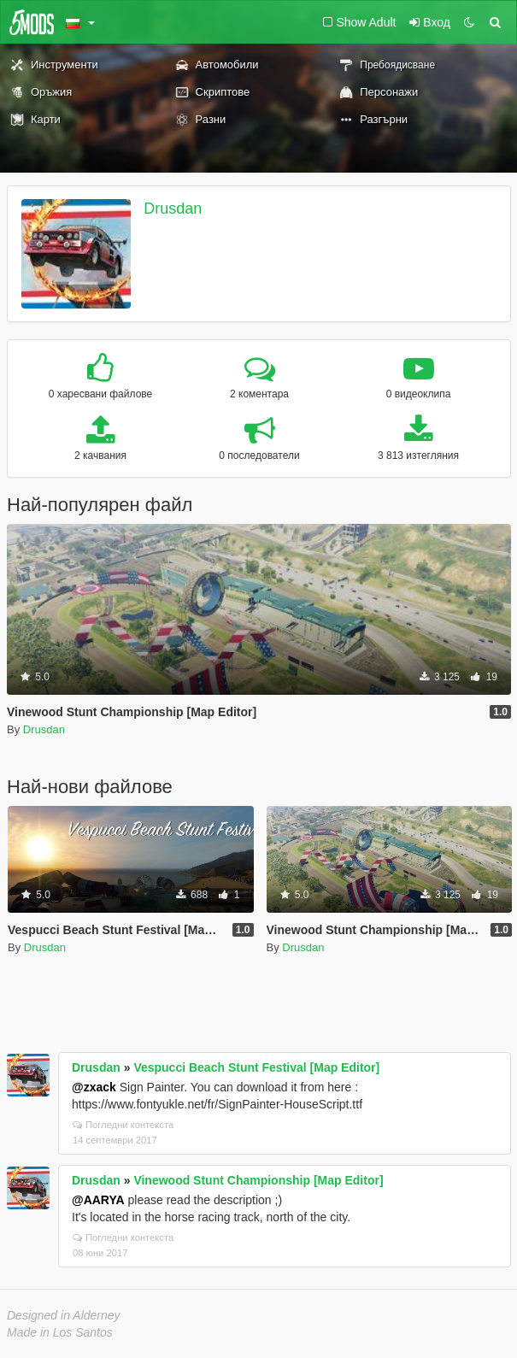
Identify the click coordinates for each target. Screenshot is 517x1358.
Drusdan (173, 208)
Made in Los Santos (60, 1332)
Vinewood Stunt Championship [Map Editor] (258, 1180)
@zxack (94, 1087)
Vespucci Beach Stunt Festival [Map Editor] (256, 1067)
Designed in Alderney (63, 1315)
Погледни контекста (123, 1125)
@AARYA (98, 1200)
